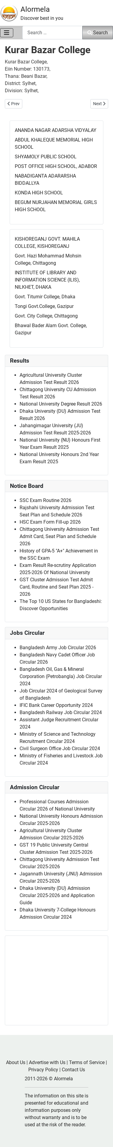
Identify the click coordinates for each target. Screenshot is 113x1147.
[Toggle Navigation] (6, 32)
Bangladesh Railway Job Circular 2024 (61, 712)
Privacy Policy (43, 1069)
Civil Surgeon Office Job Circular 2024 (60, 748)
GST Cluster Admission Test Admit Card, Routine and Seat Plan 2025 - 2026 (56, 587)
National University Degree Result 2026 (61, 404)
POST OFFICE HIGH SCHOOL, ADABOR (56, 166)
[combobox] (52, 32)
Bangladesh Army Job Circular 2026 (58, 647)
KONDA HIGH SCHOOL (39, 193)
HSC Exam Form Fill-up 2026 (50, 522)
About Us (15, 1062)
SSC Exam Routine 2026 (45, 500)
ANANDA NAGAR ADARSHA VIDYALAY (55, 130)
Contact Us (73, 1069)
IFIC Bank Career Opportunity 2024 (56, 705)
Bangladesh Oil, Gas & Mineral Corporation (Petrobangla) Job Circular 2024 (61, 676)
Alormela (35, 9)
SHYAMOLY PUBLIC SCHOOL (46, 157)
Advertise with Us (47, 1062)
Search (97, 32)
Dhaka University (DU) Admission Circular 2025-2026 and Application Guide (57, 895)
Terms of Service (87, 1062)
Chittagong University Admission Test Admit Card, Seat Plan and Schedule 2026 (59, 536)
